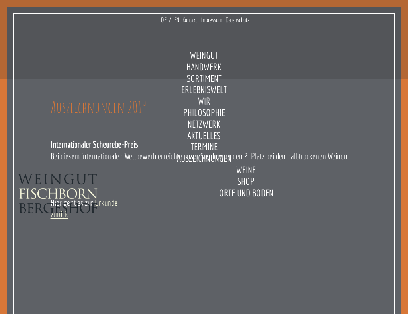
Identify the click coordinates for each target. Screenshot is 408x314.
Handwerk (204, 66)
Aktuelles (204, 135)
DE (164, 19)
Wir (204, 101)
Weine (246, 169)
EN (176, 19)
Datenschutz (237, 19)
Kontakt (189, 19)
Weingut (204, 55)
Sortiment (204, 78)
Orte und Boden (246, 192)
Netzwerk (204, 124)
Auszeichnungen (204, 158)
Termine (204, 146)
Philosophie (204, 112)
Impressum (211, 19)
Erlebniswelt (204, 89)
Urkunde (106, 202)
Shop (246, 181)
